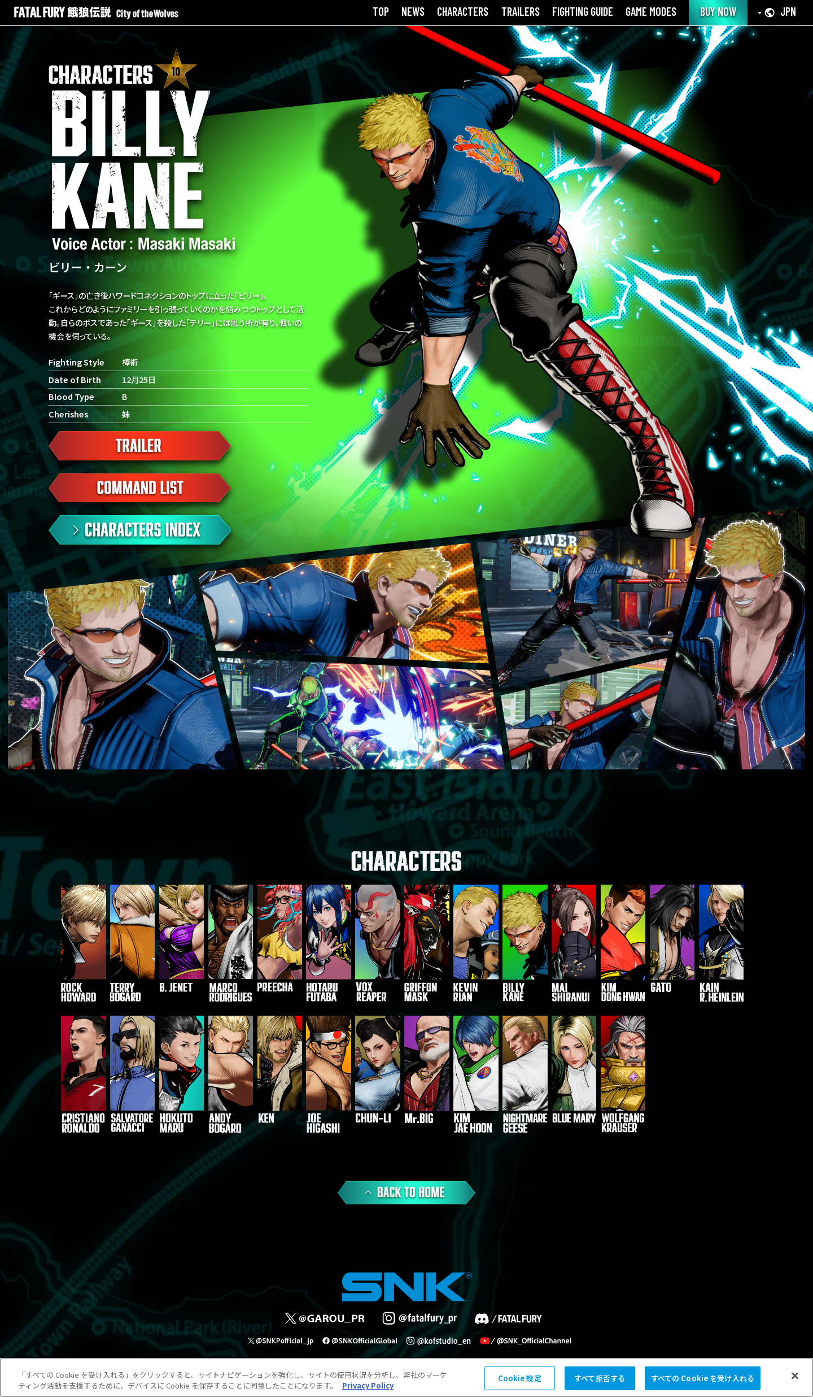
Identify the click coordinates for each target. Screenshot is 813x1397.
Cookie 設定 (519, 1378)
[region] (406, 1377)
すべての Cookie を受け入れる (702, 1378)
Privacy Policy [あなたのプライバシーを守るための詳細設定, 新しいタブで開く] (368, 1385)
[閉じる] (795, 1376)
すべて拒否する (599, 1378)
